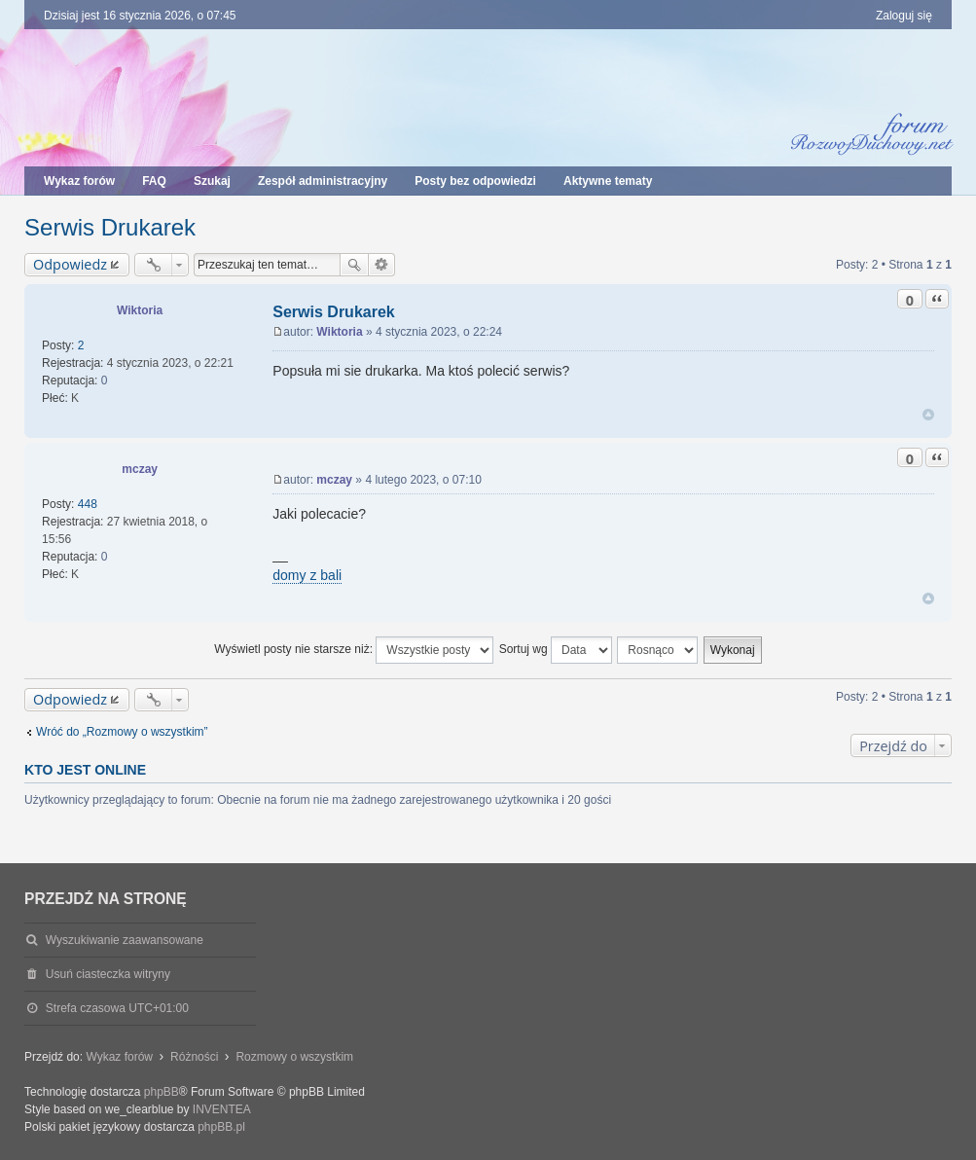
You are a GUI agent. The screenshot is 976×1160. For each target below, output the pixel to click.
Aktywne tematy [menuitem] (607, 181)
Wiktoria (140, 310)
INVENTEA (222, 1109)
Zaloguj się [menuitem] (904, 15)
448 (87, 504)
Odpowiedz (70, 264)
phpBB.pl (221, 1127)
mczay (140, 469)
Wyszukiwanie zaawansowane (382, 264)
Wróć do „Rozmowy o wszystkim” (121, 732)
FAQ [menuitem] (154, 181)
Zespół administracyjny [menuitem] (322, 181)
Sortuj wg (555, 650)
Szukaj (354, 264)
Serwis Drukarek (110, 227)
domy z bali (307, 575)
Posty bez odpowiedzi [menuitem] (475, 181)
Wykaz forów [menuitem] (79, 181)
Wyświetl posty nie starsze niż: (353, 650)
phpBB (161, 1092)
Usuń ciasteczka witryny (108, 974)
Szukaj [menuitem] (212, 181)
